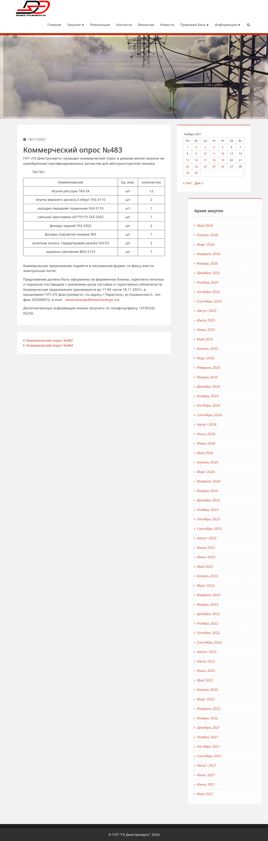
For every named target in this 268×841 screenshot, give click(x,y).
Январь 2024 (234, 490)
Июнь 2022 (233, 670)
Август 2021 (234, 765)
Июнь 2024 (233, 443)
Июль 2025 (233, 320)
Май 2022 (232, 680)
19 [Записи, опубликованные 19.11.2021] (225, 160)
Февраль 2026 (236, 254)
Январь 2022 (234, 718)
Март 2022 (233, 699)
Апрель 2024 (234, 462)
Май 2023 (232, 566)
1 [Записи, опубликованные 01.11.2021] (190, 147)
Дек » (201, 183)
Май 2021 (232, 794)
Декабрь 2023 (235, 500)
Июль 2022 (233, 661)
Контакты (114, 25)
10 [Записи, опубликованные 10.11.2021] (208, 153)
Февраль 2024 (236, 481)
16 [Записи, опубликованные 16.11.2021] (199, 160)
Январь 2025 (234, 377)
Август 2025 (234, 311)
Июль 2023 (233, 547)
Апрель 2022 (234, 689)
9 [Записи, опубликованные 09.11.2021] (199, 153)
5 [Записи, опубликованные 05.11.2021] (225, 147)
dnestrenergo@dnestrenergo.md (92, 307)
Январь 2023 (234, 604)
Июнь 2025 (233, 329)
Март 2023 (233, 585)
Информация (217, 25)
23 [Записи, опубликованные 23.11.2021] (199, 166)
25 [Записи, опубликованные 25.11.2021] (216, 166)
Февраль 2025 (236, 367)
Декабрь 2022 (235, 614)
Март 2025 (233, 358)
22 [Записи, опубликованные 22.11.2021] (190, 166)
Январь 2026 (234, 263)
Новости (157, 25)
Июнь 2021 (233, 784)
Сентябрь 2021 (236, 756)
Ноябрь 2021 (235, 737)
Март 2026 (233, 244)
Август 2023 (234, 538)
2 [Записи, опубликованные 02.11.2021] (199, 147)
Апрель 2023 (234, 576)
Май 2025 (232, 339)
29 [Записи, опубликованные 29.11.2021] (190, 173)
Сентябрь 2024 (236, 415)
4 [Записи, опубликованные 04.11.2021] (217, 147)
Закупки (65, 25)
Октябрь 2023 (235, 519)
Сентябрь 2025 (236, 301)
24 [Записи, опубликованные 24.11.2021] (208, 166)
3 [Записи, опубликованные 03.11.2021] (208, 147)
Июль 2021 (233, 775)
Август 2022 (234, 652)
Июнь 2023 (233, 557)
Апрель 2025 (234, 348)
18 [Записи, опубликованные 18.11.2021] (216, 160)
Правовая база (184, 25)
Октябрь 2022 (235, 633)
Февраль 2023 (236, 595)
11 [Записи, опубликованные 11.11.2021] (216, 153)
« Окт (190, 183)
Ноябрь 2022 (235, 623)
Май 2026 (232, 225)
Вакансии (136, 25)
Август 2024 (234, 424)
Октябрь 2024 (235, 405)
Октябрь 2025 (235, 292)
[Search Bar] (238, 25)
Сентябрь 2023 (236, 528)
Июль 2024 (233, 434)
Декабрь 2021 (235, 727)
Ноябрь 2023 (235, 509)
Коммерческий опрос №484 (49, 345)
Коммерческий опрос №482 (49, 340)
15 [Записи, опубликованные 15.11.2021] (190, 160)
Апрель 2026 (234, 235)
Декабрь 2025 (235, 273)
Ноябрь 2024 (235, 396)
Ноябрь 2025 (235, 282)
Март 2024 (233, 471)
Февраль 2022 (236, 708)
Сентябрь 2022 (236, 642)
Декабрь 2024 (235, 386)
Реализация (90, 25)
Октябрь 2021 (235, 746)
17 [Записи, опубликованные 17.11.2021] (208, 160)
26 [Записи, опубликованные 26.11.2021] (225, 166)
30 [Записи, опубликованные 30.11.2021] (199, 173)
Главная (44, 25)
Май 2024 (232, 453)
